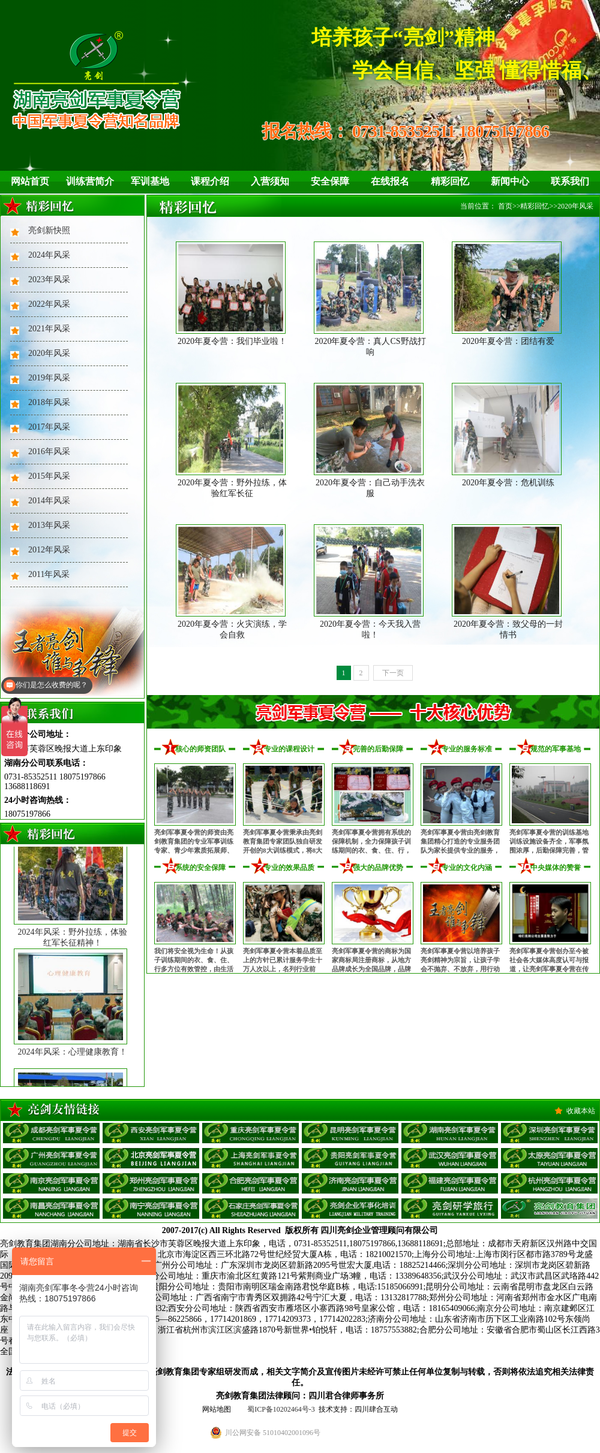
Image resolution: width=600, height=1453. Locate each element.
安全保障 (330, 181)
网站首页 (30, 181)
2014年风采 (49, 500)
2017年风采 (49, 426)
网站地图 (216, 1409)
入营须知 (270, 181)
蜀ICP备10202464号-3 (281, 1409)
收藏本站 (580, 1111)
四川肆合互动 (376, 1409)
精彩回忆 (450, 181)
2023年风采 (49, 279)
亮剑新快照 (49, 230)
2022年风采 (49, 304)
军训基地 (150, 181)
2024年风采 (49, 254)
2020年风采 (49, 353)
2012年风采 (49, 549)
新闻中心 (510, 181)
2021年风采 (49, 328)
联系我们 (570, 181)
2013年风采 (49, 525)
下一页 (393, 673)
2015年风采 (49, 476)
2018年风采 (49, 402)
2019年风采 (49, 377)
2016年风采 (49, 451)
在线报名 (390, 181)
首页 (505, 206)
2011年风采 (49, 574)
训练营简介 (90, 181)
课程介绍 (210, 181)
